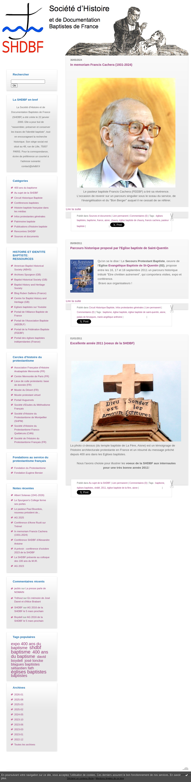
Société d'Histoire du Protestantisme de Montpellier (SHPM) (30, 417)
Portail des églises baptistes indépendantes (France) (29, 340)
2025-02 (18, 709)
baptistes (19, 675)
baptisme (21, 652)
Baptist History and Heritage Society (29, 286)
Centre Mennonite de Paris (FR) (31, 376)
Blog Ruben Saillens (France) (30, 293)
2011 (103, 488)
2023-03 (18, 729)
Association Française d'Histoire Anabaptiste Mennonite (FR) (31, 369)
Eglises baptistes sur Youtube (30, 307)
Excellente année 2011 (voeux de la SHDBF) (102, 343)
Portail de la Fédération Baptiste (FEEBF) (31, 331)
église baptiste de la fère (119, 488)
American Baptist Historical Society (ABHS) (29, 267)
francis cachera (152, 220)
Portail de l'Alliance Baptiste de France (31, 314)
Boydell (18, 617)
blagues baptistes (25, 664)
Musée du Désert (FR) (26, 390)
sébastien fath (22, 668)
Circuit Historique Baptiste (28, 197)
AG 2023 (19, 566)
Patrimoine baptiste (24, 221)
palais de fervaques (86, 317)
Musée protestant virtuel (27, 395)
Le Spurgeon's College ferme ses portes (30, 502)
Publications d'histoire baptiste (30, 226)
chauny (114, 220)
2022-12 (18, 739)
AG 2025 (19, 517)
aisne (107, 220)
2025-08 (18, 699)
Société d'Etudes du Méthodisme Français (32, 406)
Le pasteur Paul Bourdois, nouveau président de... (28, 511)
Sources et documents (26, 236)
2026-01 (18, 694)
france (100, 220)
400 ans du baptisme (25, 187)
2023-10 (18, 719)
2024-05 (18, 714)
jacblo (17, 588)
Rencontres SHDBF (25, 231)
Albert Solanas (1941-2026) (29, 495)
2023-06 (18, 724)
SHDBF (18, 607)
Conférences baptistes (26, 203)
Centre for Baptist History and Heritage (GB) (30, 300)
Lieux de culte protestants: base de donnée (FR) (31, 383)
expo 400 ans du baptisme (26, 645)
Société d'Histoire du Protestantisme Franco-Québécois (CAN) (27, 430)
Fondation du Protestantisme (30, 468)
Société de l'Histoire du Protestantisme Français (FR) (30, 440)
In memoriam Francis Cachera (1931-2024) (30, 533)
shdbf (35, 647)
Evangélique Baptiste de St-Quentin (133, 265)
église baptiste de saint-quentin (143, 312)
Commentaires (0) (139, 216)
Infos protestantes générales (29, 216)
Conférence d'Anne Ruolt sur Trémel (30, 524)
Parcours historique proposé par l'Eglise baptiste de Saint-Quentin (119, 248)
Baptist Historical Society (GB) (30, 279)
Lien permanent (120, 216)
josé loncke (34, 661)
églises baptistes (28, 672)
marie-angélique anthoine (109, 317)
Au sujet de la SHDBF (26, 192)
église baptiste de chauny (131, 220)
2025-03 (18, 704)
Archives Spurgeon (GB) (27, 274)
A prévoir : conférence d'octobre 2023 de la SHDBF (31, 550)
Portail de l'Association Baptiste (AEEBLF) (31, 322)
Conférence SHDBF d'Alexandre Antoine (32, 542)
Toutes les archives (24, 744)
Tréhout (18, 598)
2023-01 (18, 734)
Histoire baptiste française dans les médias (31, 209)
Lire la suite (73, 209)
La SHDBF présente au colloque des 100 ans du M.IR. (31, 559)
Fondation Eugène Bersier (28, 472)
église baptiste (120, 312)
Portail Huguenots (24, 400)
